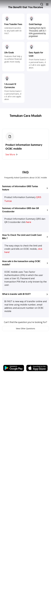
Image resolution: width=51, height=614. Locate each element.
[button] (25, 188)
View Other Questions (25, 328)
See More (11, 154)
